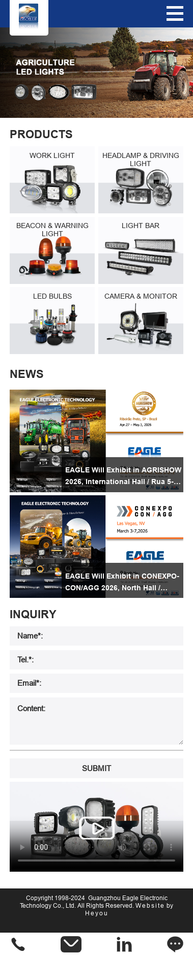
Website (150, 905)
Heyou (96, 913)
